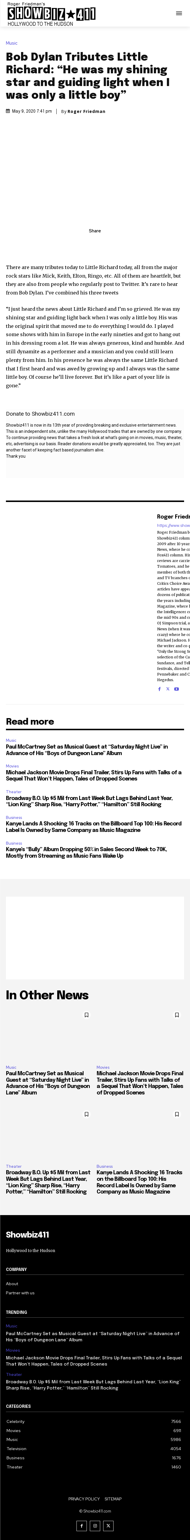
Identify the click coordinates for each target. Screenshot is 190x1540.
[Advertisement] (95, 938)
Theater (14, 791)
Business (14, 817)
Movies (12, 766)
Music (13, 43)
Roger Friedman (87, 111)
